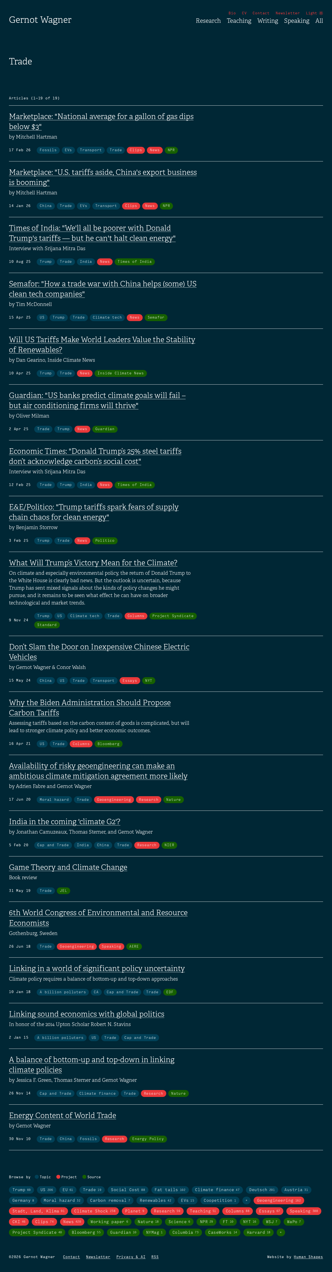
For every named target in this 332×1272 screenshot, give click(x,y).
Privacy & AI (131, 1257)
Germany (23, 1200)
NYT (148, 681)
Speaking (296, 21)
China (46, 206)
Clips (136, 150)
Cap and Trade (53, 845)
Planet (134, 1211)
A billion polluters (63, 992)
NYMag (154, 1232)
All (319, 21)
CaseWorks (222, 1232)
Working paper (109, 1221)
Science (179, 1221)
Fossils (48, 150)
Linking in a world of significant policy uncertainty (97, 968)
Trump (46, 262)
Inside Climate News (121, 373)
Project (69, 1177)
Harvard (258, 1232)
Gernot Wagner (40, 19)
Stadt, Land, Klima (38, 1211)
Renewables (155, 1200)
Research (208, 21)
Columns (136, 616)
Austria (296, 1190)
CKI (19, 1221)
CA (96, 992)
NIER (169, 845)
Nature (173, 800)
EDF (169, 992)
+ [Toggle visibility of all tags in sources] (281, 1232)
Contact (261, 13)
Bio (232, 13)
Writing (267, 21)
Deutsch (262, 1190)
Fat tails (170, 1190)
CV (244, 13)
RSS (155, 1257)
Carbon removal (110, 1200)
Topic (45, 1177)
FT (228, 1221)
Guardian (105, 429)
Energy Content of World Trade (62, 1115)
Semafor (156, 317)
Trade (116, 150)
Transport (91, 150)
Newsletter (288, 13)
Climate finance (97, 1093)
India (86, 262)
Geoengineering (114, 800)
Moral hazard (54, 800)
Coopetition (220, 1200)
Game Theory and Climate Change (68, 867)
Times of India (135, 262)
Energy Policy (148, 1139)
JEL (63, 891)
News (155, 150)
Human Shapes (308, 1257)
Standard (47, 625)
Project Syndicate (173, 616)
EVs (68, 150)
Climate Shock (94, 1211)
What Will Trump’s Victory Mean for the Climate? (93, 563)
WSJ (271, 1221)
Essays (130, 681)
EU (68, 1190)
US (42, 317)
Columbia (185, 1232)
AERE (134, 946)
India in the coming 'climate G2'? (64, 821)
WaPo (294, 1221)
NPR (171, 150)
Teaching (239, 21)
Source (94, 1177)
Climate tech (107, 317)
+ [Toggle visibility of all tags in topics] (246, 1200)
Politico (105, 541)
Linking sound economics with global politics (86, 1014)
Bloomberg (108, 744)
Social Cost (128, 1190)
